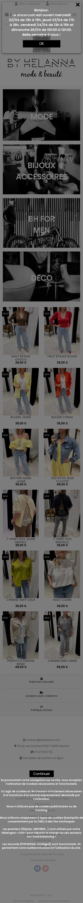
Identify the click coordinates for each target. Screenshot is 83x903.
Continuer (41, 773)
